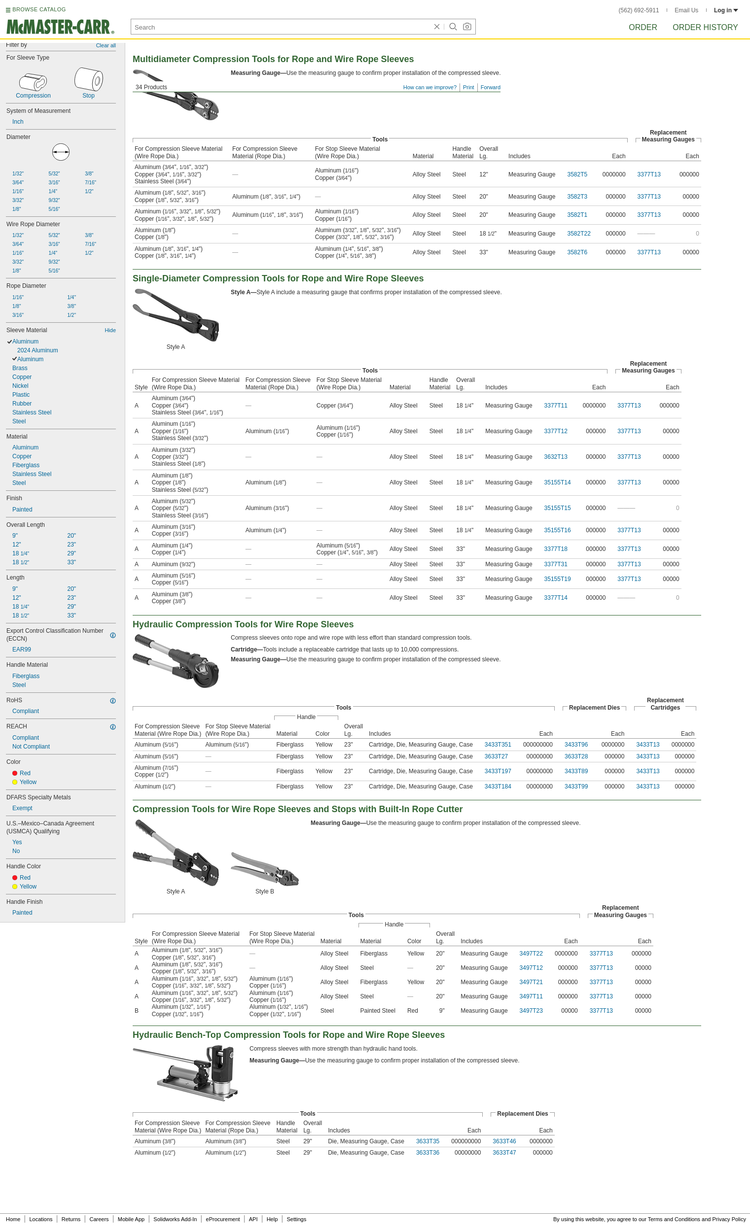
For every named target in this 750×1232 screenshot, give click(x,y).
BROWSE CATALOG (39, 9)
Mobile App (131, 1219)
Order (643, 27)
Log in (726, 10)
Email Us (686, 10)
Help (272, 1219)
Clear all (106, 45)
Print (468, 87)
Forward (490, 87)
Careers (98, 1219)
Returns (71, 1219)
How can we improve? (430, 87)
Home (13, 1219)
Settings (296, 1219)
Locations (41, 1219)
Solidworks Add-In (175, 1219)
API (253, 1219)
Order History (705, 27)
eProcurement (223, 1219)
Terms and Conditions (674, 1219)
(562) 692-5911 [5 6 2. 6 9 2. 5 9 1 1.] (639, 10)
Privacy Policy (729, 1219)
